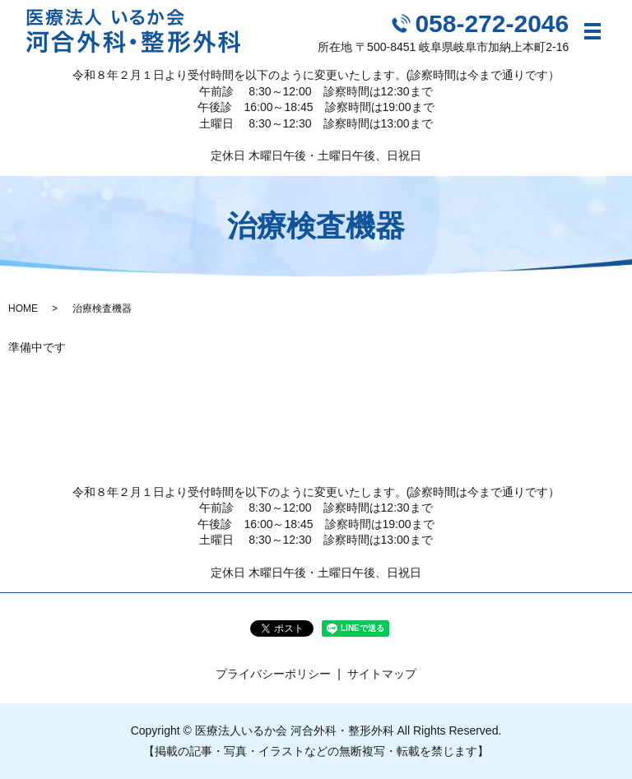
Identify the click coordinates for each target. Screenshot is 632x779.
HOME (23, 308)
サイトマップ (381, 673)
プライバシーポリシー (273, 673)
